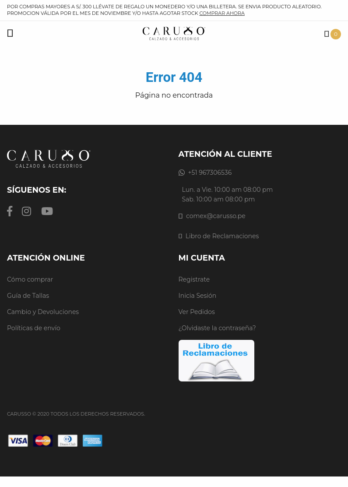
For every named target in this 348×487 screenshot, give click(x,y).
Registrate (194, 279)
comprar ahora (222, 13)
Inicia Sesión (198, 296)
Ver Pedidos (197, 312)
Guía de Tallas (28, 296)
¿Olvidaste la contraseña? (217, 328)
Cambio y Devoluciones (43, 312)
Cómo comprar (30, 279)
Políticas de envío (33, 328)
